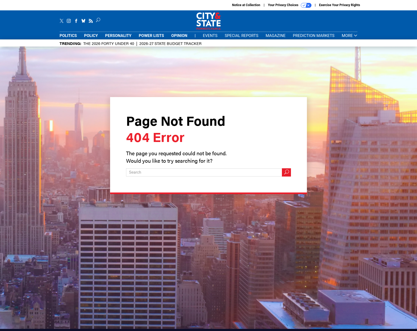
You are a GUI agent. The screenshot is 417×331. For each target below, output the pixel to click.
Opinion (179, 35)
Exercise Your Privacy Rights (339, 5)
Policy (91, 35)
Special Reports (241, 35)
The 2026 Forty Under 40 (108, 43)
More (349, 36)
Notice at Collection (246, 5)
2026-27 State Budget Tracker (170, 43)
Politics (68, 35)
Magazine (276, 35)
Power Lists (151, 35)
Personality (118, 35)
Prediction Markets (314, 35)
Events (210, 35)
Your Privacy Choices (289, 5)
